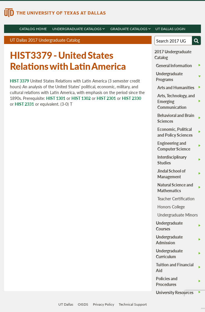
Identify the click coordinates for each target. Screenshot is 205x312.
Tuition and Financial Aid (174, 267)
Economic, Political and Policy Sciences (175, 132)
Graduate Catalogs (131, 28)
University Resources (174, 292)
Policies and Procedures (166, 281)
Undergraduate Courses (169, 226)
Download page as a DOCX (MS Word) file (132, 40)
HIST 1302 (81, 98)
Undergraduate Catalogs (79, 28)
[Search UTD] (196, 40)
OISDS (83, 304)
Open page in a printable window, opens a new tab (139, 40)
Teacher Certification (176, 198)
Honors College (171, 207)
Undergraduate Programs (169, 76)
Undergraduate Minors (177, 215)
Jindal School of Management (171, 173)
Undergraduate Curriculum (169, 253)
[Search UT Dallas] (177, 40)
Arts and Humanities (175, 87)
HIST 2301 (106, 98)
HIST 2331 (24, 104)
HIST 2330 (131, 98)
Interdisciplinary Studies (171, 160)
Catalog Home (33, 28)
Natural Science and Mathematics (175, 187)
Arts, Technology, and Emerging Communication (176, 101)
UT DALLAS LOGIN (171, 28)
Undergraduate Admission (169, 239)
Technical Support (133, 304)
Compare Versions (146, 40)
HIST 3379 (19, 81)
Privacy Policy (103, 304)
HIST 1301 (55, 98)
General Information (174, 65)
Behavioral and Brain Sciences (175, 118)
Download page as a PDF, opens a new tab (126, 40)
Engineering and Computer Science (173, 146)
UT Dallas (65, 304)
